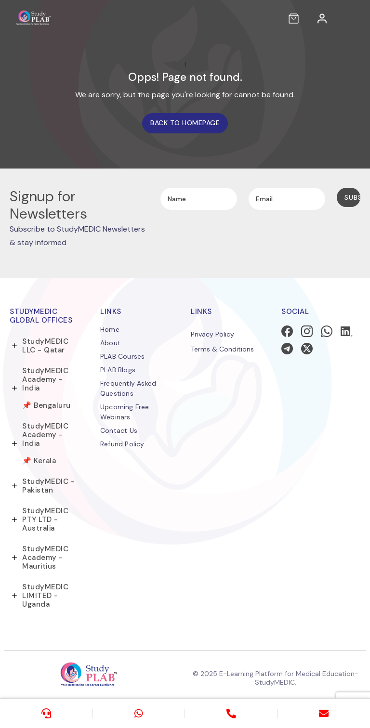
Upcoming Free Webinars (124, 412)
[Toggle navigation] (354, 18)
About (110, 342)
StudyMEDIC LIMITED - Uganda (45, 595)
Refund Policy (122, 444)
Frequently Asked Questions (128, 388)
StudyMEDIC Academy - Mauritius (45, 557)
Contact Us (118, 430)
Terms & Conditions (222, 349)
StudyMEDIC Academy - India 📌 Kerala (45, 443)
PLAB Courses (122, 356)
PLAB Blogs (117, 369)
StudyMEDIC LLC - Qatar (45, 346)
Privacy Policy (212, 334)
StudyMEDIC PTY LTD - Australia (45, 519)
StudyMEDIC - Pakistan (48, 486)
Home (109, 329)
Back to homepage (185, 122)
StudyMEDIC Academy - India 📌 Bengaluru (46, 388)
